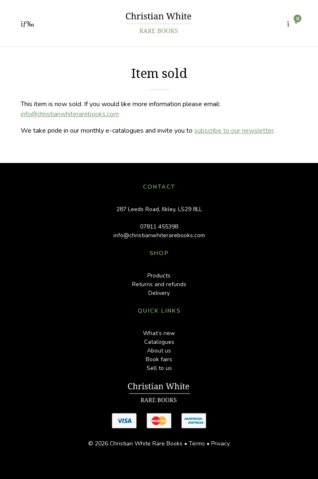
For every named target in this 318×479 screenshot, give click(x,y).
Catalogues (159, 342)
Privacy (220, 443)
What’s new (159, 333)
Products (159, 276)
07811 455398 (159, 227)
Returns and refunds (159, 284)
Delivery (159, 293)
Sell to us (159, 368)
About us (159, 351)
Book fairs (159, 359)
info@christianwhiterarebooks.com (70, 114)
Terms (197, 443)
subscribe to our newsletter (234, 130)
